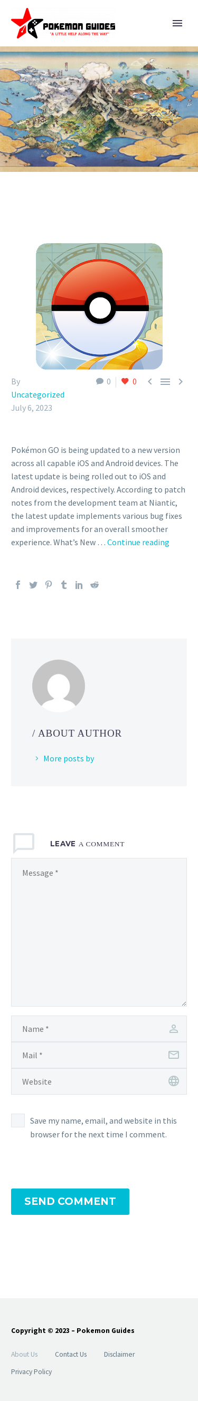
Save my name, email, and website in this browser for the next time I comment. (103, 1127)
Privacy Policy (31, 1371)
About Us (24, 1354)
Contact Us (71, 1354)
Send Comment (70, 1201)
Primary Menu (177, 23)
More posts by (68, 758)
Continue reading (138, 542)
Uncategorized (37, 394)
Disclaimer (119, 1354)
